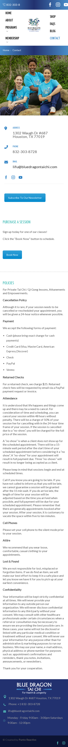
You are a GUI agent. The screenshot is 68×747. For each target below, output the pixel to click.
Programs (11, 29)
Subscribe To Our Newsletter (25, 197)
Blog (52, 31)
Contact (55, 38)
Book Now (12, 254)
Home (8, 13)
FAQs (52, 24)
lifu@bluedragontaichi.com (35, 167)
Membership (12, 40)
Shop (52, 17)
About (9, 20)
